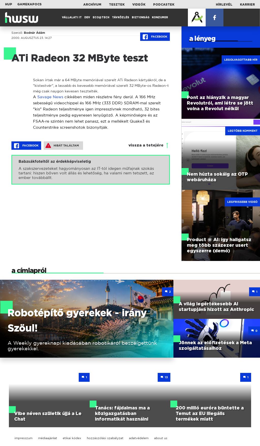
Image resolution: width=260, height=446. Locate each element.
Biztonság (140, 17)
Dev (87, 17)
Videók (138, 4)
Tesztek (117, 4)
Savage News (50, 97)
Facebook (155, 36)
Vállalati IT (72, 17)
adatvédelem (139, 438)
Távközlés (120, 17)
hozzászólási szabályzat (105, 438)
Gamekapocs (29, 4)
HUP (8, 4)
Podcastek (163, 4)
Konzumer (160, 17)
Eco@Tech (101, 17)
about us (160, 438)
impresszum (23, 438)
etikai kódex (72, 438)
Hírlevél (224, 4)
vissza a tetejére (146, 145)
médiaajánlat (47, 438)
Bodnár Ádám (34, 33)
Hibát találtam (62, 145)
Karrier (247, 4)
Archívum (92, 4)
